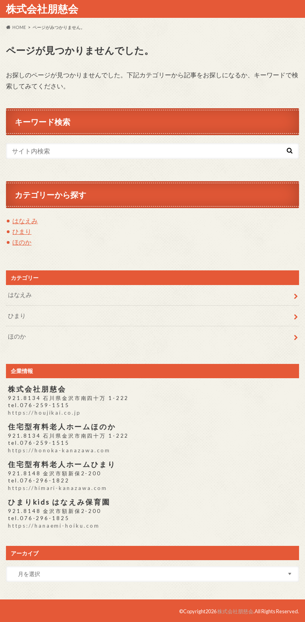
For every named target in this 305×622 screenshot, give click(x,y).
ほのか (21, 242)
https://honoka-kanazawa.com (59, 449)
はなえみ (25, 220)
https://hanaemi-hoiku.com (53, 524)
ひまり (21, 231)
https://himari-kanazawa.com (57, 487)
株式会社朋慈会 (42, 8)
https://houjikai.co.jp (44, 412)
